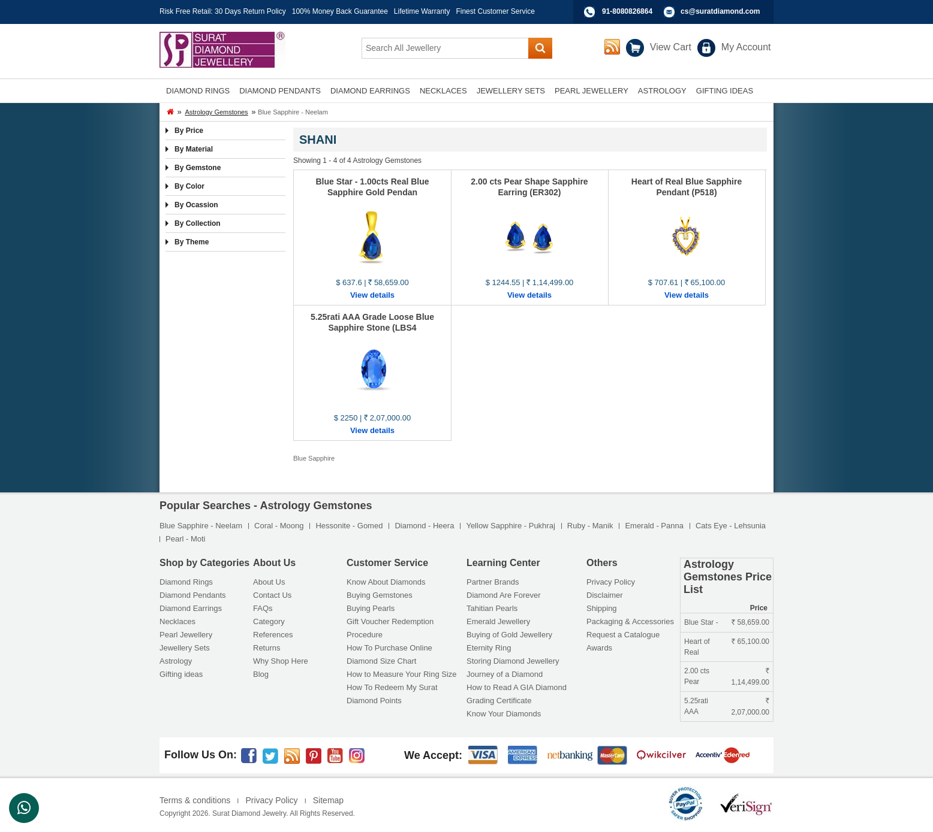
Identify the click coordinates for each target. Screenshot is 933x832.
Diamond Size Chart (381, 660)
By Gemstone (197, 168)
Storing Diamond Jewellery (512, 660)
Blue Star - (701, 622)
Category (269, 621)
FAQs (263, 608)
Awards (599, 647)
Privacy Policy (610, 581)
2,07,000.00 (750, 708)
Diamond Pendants (192, 595)
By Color (189, 186)
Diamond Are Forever (503, 595)
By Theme (191, 242)
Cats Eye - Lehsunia (731, 525)
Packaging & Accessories (630, 621)
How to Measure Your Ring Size (402, 674)
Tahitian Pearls (491, 608)
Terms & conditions (194, 800)
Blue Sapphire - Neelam (200, 525)
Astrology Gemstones (216, 112)
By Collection (197, 223)
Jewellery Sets (184, 647)
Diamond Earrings (190, 608)
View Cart (670, 47)
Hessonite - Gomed (349, 525)
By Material (193, 149)
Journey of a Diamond (504, 674)
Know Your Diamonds (503, 713)
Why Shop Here (280, 660)
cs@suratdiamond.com (720, 11)
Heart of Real (697, 646)
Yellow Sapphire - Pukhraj (510, 525)
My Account (746, 47)
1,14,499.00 (750, 678)
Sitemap (328, 800)
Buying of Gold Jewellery (509, 634)
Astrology (175, 660)
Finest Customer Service (495, 11)
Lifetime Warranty (422, 11)
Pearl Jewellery (185, 634)
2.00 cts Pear (696, 676)
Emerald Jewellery (498, 621)
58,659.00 (750, 622)
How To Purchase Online (389, 647)
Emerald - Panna (654, 525)
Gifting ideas (181, 674)
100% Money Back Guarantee (340, 11)
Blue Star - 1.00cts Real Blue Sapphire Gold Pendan (372, 187)
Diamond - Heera (424, 525)
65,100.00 (750, 641)
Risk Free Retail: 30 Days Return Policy (222, 11)
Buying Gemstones (380, 595)
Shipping (601, 608)
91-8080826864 (627, 11)
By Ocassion (196, 205)
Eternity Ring (488, 647)
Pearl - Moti (185, 538)
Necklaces (177, 621)
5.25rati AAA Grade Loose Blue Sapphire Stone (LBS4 (372, 322)
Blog (261, 674)
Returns (267, 647)
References (273, 634)
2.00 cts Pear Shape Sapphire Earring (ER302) (529, 187)
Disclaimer (604, 595)
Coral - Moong (278, 525)
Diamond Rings (186, 581)
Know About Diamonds (386, 581)
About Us (269, 581)
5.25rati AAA (696, 706)
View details (372, 295)
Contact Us (272, 595)
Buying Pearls (371, 608)
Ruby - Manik (590, 525)
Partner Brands (492, 581)
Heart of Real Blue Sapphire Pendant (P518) (686, 187)
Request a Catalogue (623, 634)
